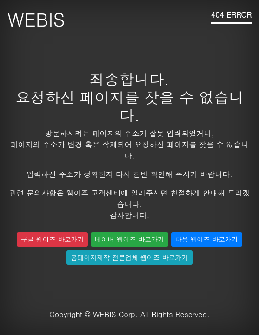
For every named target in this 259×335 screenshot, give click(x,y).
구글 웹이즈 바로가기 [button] (52, 239)
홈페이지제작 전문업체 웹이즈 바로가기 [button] (129, 257)
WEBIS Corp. (115, 314)
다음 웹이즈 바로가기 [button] (206, 239)
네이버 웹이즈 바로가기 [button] (129, 239)
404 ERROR (231, 14)
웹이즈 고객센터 (93, 193)
